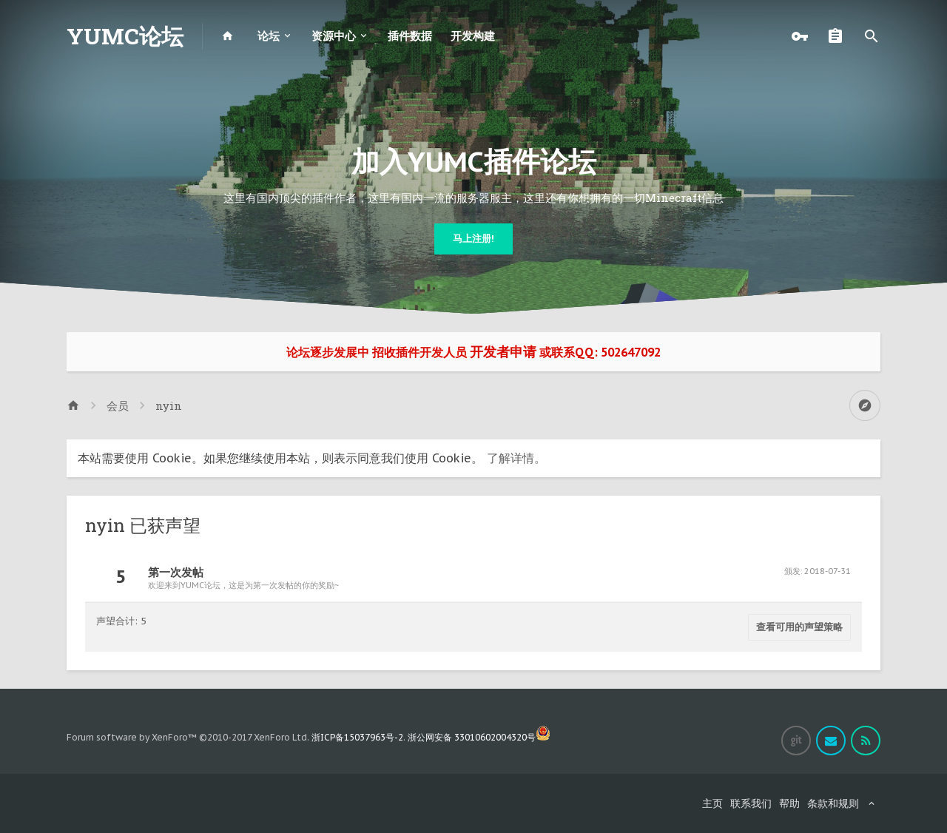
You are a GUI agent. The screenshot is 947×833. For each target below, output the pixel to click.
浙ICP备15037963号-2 (357, 737)
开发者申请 (503, 351)
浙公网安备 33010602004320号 (479, 737)
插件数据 (410, 36)
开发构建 (473, 36)
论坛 (268, 36)
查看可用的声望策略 (799, 627)
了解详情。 (516, 458)
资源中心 (333, 36)
